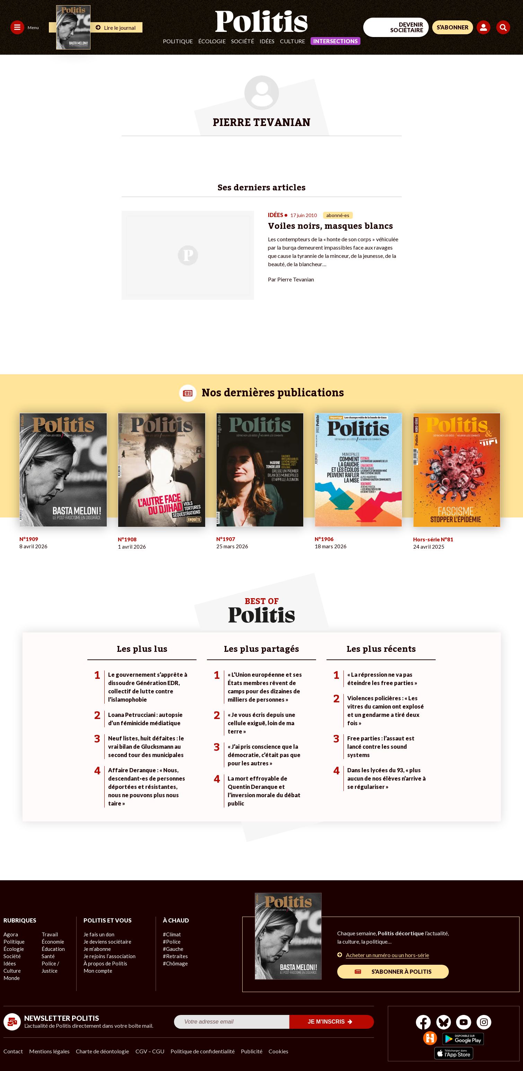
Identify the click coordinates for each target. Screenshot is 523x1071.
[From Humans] (429, 1035)
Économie (52, 945)
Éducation (52, 952)
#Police (171, 937)
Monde (49, 930)
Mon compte (97, 967)
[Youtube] (464, 1019)
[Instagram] (486, 1019)
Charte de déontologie (103, 1047)
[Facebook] (421, 1019)
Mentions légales (50, 1047)
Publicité (254, 1047)
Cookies (282, 1047)
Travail (49, 937)
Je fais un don (98, 930)
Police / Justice (58, 967)
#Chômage (174, 959)
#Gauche (173, 945)
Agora (10, 930)
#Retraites (174, 952)
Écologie (212, 41)
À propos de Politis (104, 959)
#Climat (171, 930)
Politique (178, 41)
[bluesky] (442, 1019)
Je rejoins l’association (108, 952)
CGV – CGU (151, 1047)
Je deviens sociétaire (106, 937)
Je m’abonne (97, 945)
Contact (13, 1047)
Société (242, 41)
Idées (267, 41)
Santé (48, 959)
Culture (292, 41)
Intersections (335, 41)
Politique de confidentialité (205, 1047)
